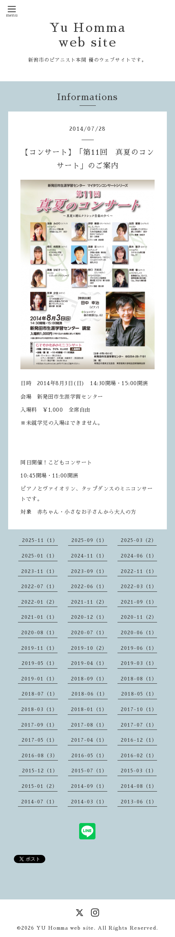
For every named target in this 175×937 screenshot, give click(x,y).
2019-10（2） (89, 648)
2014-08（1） (139, 786)
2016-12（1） (139, 740)
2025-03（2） (139, 540)
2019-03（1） (139, 663)
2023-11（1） (39, 571)
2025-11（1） (40, 540)
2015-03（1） (139, 770)
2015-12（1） (40, 770)
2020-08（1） (39, 632)
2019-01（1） (39, 678)
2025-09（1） (89, 540)
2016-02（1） (139, 755)
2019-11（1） (39, 648)
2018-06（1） (89, 694)
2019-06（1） (139, 648)
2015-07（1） (89, 770)
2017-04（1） (89, 740)
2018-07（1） (40, 694)
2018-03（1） (39, 709)
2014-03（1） (89, 801)
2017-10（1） (139, 709)
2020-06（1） (139, 632)
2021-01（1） (39, 617)
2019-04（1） (89, 663)
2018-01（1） (89, 709)
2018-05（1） (139, 694)
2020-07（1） (89, 632)
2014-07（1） (39, 801)
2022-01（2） (39, 602)
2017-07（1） (139, 725)
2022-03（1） (139, 586)
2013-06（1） (139, 801)
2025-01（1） (40, 555)
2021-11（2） (89, 602)
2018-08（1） (139, 678)
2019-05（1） (40, 663)
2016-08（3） (40, 755)
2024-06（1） (139, 555)
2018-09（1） (89, 678)
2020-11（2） (139, 617)
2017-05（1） (40, 740)
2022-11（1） (139, 571)
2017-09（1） (39, 725)
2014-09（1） (89, 786)
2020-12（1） (89, 617)
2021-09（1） (139, 602)
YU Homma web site (65, 928)
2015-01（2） (40, 786)
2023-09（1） (89, 571)
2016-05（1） (89, 755)
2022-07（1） (39, 586)
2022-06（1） (89, 586)
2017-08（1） (89, 725)
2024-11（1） (89, 555)
